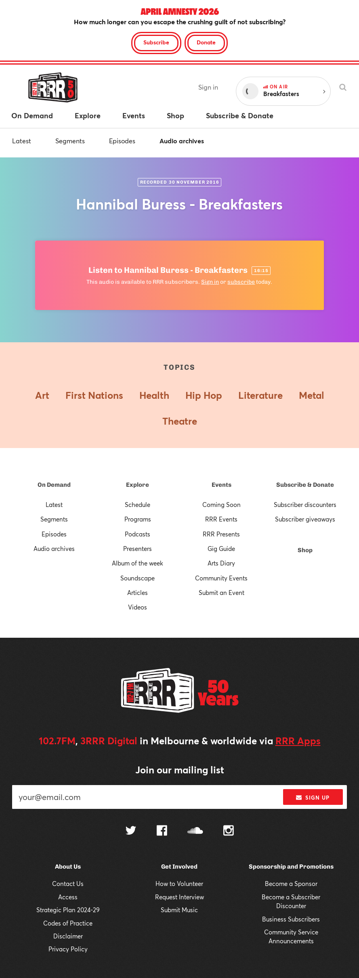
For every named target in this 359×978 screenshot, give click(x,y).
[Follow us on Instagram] (228, 831)
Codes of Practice (67, 923)
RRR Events (221, 519)
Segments (70, 140)
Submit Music (179, 910)
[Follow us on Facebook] (162, 831)
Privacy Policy (68, 949)
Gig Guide (221, 548)
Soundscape (137, 578)
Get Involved (179, 866)
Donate (206, 42)
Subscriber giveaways (305, 519)
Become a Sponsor (291, 884)
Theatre (179, 421)
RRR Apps (298, 740)
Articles (137, 592)
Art (42, 395)
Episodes (122, 140)
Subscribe (156, 42)
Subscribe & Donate (305, 484)
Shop (305, 550)
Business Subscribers (291, 919)
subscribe (241, 282)
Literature (260, 395)
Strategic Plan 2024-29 (68, 910)
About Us (68, 866)
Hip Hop (203, 395)
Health (154, 395)
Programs (137, 519)
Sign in (208, 87)
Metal (311, 395)
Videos (137, 607)
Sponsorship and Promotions (291, 866)
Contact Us (68, 884)
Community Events (221, 578)
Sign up (313, 797)
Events (221, 484)
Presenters (137, 548)
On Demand (54, 484)
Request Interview (179, 897)
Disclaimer (68, 936)
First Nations (94, 395)
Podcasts (137, 534)
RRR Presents (221, 534)
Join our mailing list (179, 769)
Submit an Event (221, 592)
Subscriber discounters (305, 505)
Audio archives (182, 140)
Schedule (137, 505)
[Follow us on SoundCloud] (195, 831)
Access (68, 897)
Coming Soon (221, 505)
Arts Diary (221, 563)
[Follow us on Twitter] (130, 831)
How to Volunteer (179, 884)
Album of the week (137, 563)
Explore (137, 484)
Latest (21, 140)
